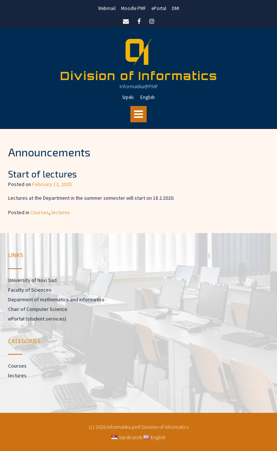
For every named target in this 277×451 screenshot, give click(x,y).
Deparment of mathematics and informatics (56, 299)
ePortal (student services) (37, 318)
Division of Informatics (138, 76)
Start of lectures (42, 173)
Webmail (107, 8)
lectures (60, 212)
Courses (39, 212)
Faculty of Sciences (29, 289)
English (147, 97)
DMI (175, 8)
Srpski (128, 97)
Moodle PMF (133, 8)
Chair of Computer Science (37, 309)
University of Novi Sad (32, 280)
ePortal (158, 8)
